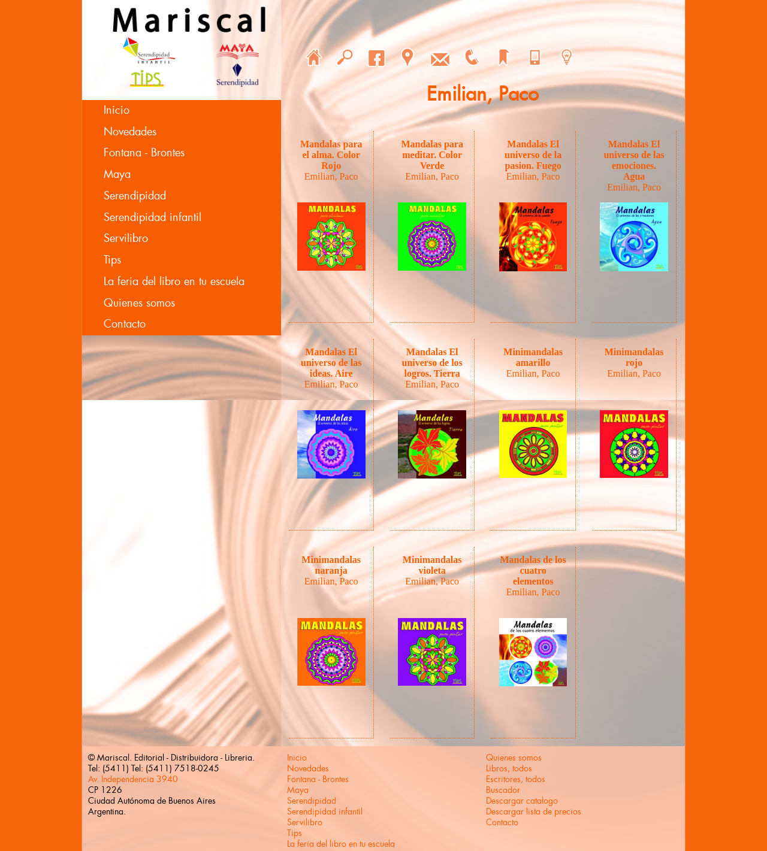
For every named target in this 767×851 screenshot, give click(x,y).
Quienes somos (139, 303)
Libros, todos (509, 768)
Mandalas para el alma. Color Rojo (331, 155)
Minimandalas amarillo (533, 357)
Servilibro (126, 238)
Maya (117, 174)
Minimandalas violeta (432, 565)
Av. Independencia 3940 (133, 779)
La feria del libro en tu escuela (174, 281)
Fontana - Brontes (144, 153)
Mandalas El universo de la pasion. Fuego (533, 155)
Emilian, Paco (331, 176)
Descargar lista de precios (533, 811)
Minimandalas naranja (331, 565)
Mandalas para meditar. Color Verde (432, 155)
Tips (112, 260)
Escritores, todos (515, 779)
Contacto (125, 324)
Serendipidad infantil (152, 217)
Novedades (130, 132)
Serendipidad (135, 196)
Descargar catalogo (522, 800)
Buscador (503, 790)
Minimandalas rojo (634, 357)
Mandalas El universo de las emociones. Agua (633, 160)
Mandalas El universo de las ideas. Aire (331, 362)
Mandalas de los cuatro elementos (533, 570)
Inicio (116, 110)
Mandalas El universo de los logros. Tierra (432, 362)
